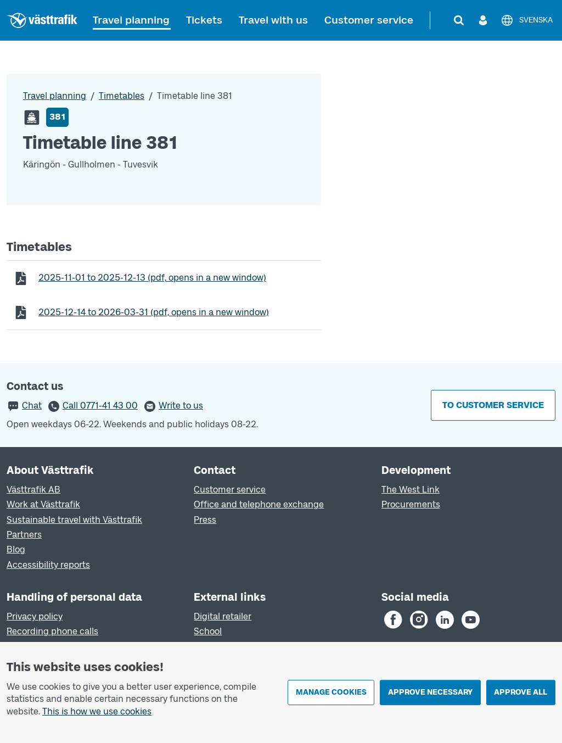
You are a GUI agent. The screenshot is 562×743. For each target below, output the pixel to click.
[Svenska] (526, 20)
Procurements (410, 504)
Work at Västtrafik (43, 504)
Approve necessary (430, 692)
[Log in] (483, 20)
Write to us (181, 405)
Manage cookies (331, 692)
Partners (24, 534)
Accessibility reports (48, 565)
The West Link (410, 489)
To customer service (493, 405)
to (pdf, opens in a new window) (152, 277)
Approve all (520, 692)
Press (205, 520)
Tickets (204, 20)
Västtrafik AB (33, 489)
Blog (16, 549)
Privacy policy (35, 616)
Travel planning (131, 20)
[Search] (458, 20)
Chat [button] (32, 405)
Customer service (368, 20)
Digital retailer (222, 616)
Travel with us (273, 20)
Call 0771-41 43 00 (100, 405)
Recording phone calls (52, 631)
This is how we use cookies (96, 711)
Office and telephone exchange (259, 504)
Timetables (121, 96)
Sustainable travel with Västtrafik (74, 520)
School (208, 631)
